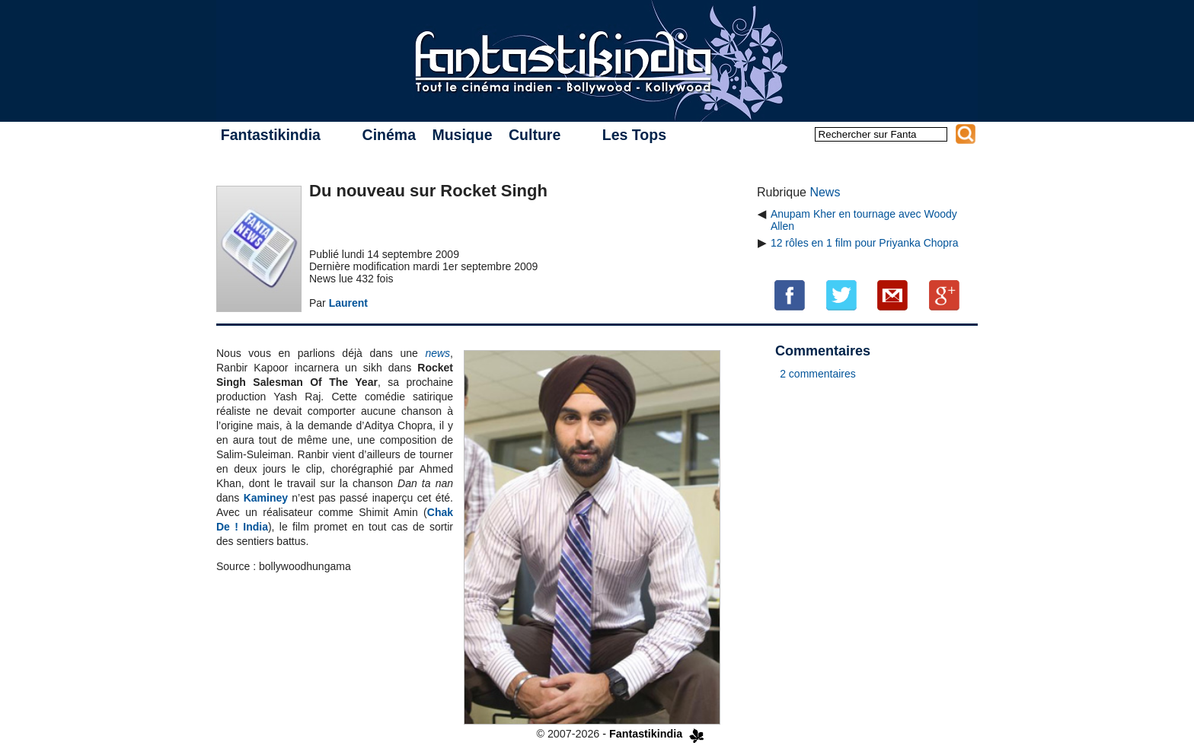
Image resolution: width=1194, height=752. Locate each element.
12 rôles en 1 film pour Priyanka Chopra (865, 243)
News (824, 192)
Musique (462, 134)
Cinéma (389, 134)
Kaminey (266, 498)
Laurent (348, 303)
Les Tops (634, 134)
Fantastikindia (271, 134)
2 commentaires (818, 374)
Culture (534, 134)
